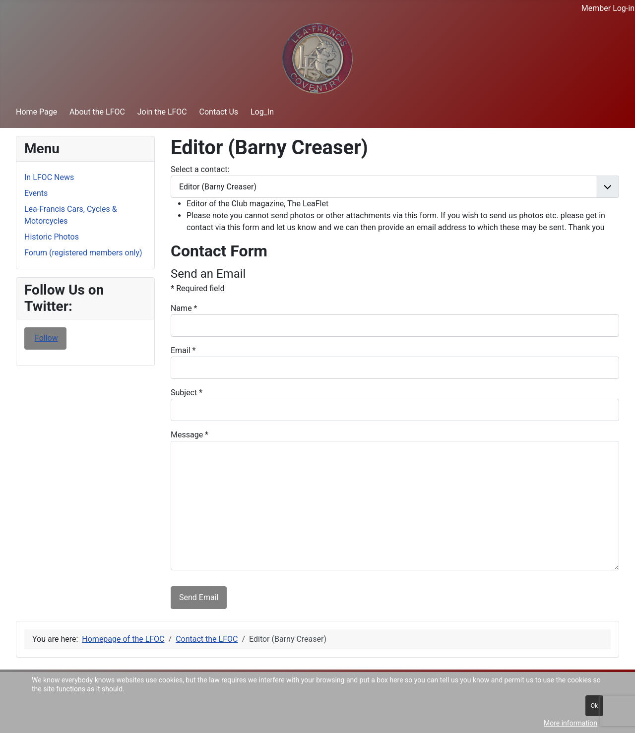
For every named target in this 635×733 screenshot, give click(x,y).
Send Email (198, 597)
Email (183, 350)
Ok (594, 705)
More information (570, 723)
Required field (197, 288)
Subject (186, 392)
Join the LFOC (162, 112)
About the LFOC (97, 112)
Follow (46, 338)
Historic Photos (51, 237)
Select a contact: (200, 169)
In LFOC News (49, 177)
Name (184, 308)
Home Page (36, 112)
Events (36, 193)
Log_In (262, 112)
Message (189, 434)
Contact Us (219, 112)
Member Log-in (608, 8)
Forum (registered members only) (83, 252)
